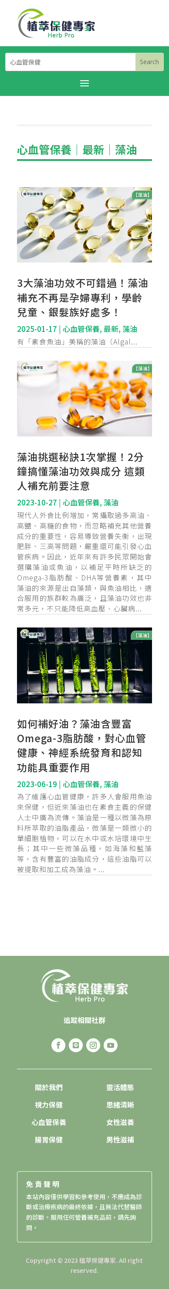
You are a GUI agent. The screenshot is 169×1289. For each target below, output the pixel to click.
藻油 (126, 149)
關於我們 (49, 1087)
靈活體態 (120, 1087)
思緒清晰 (120, 1104)
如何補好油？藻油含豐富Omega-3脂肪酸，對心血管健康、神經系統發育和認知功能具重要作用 (81, 745)
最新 (93, 149)
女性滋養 (120, 1122)
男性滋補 (120, 1139)
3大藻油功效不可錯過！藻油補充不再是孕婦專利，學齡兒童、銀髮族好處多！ (83, 297)
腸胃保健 (49, 1139)
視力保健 (49, 1104)
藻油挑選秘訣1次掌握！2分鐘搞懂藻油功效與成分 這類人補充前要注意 (81, 471)
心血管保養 (44, 149)
